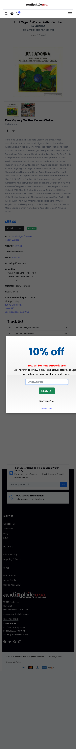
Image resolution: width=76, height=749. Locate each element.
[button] (6, 14)
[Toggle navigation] (70, 13)
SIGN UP (46, 391)
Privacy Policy (46, 408)
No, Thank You (46, 400)
